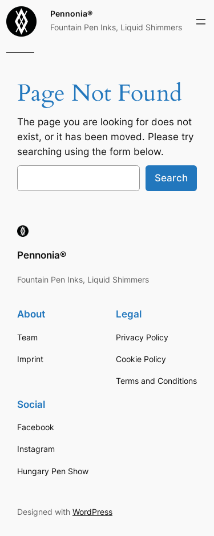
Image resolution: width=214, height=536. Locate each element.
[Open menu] (201, 22)
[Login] (203, 52)
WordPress (92, 512)
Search (171, 178)
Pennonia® (71, 13)
